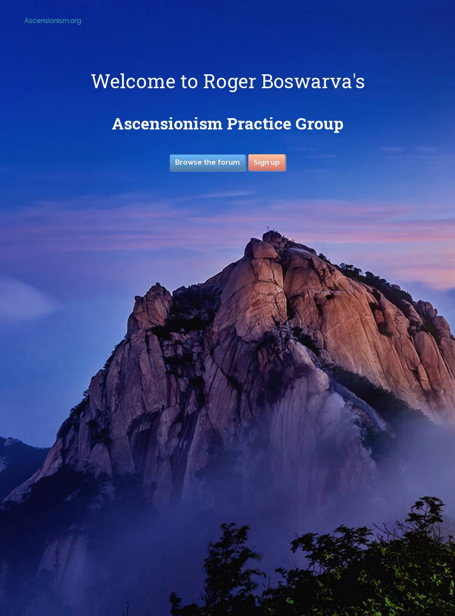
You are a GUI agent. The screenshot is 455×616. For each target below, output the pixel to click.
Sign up (267, 162)
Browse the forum (207, 162)
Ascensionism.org (52, 21)
